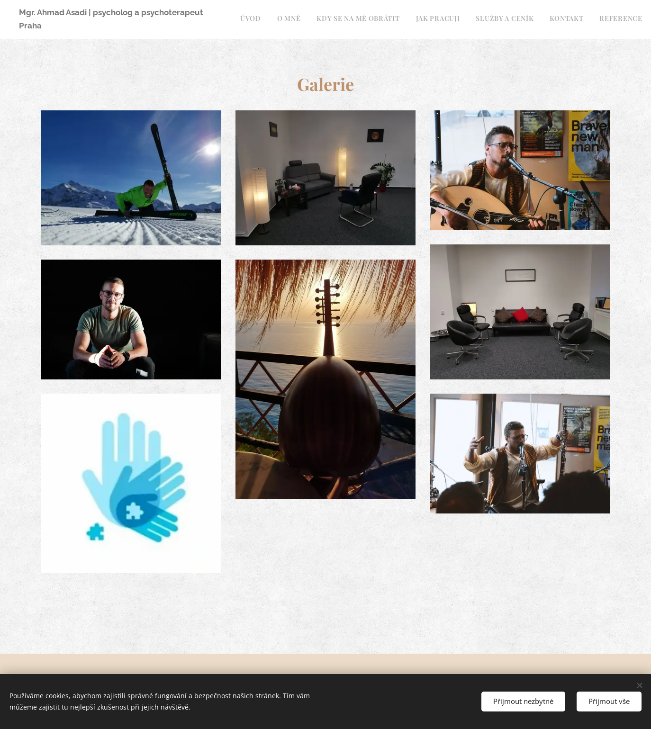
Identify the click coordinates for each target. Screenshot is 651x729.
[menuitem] (511, 19)
